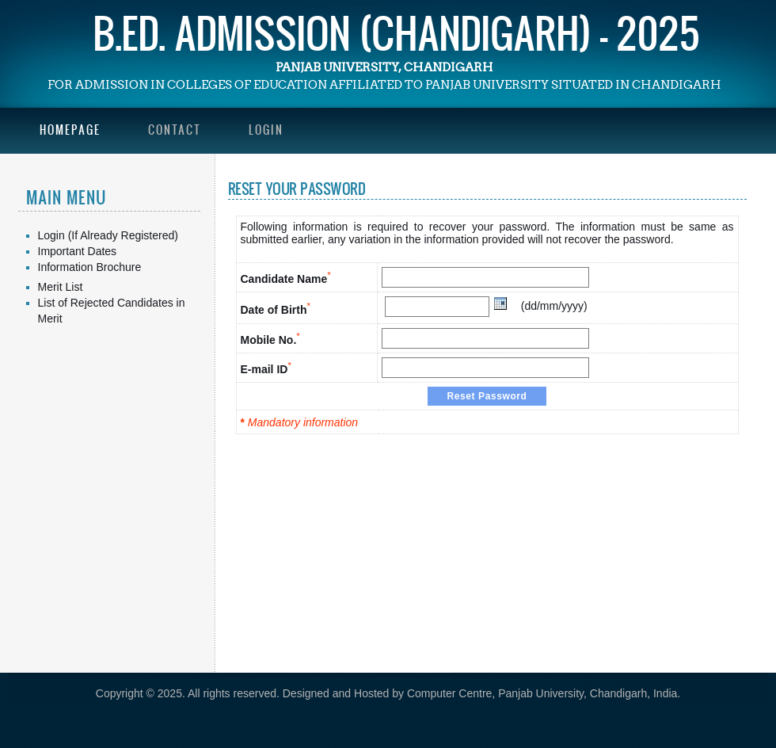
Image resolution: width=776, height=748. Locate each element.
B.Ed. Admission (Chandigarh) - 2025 (396, 32)
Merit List (60, 286)
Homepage (70, 129)
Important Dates (77, 251)
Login (266, 129)
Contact (174, 129)
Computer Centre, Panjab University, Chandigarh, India (542, 693)
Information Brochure (90, 267)
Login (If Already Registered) (108, 235)
